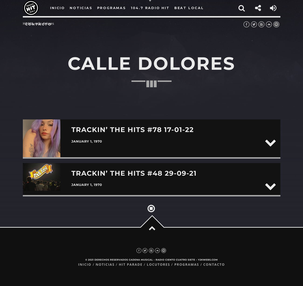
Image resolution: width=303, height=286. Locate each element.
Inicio (84, 264)
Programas (186, 264)
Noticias (105, 264)
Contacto (38, 24)
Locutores (158, 264)
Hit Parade (130, 264)
